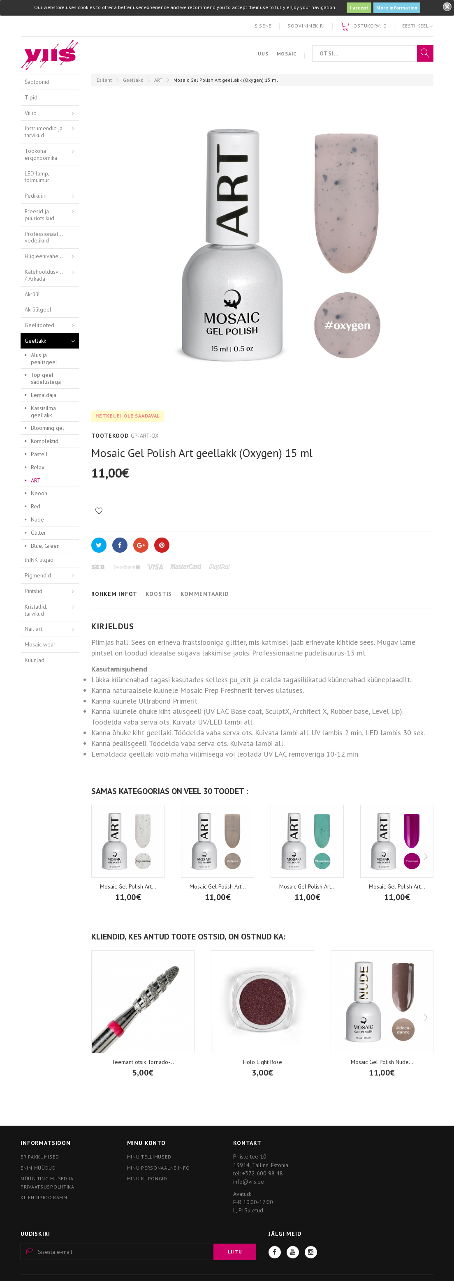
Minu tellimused (149, 1157)
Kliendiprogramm (44, 1197)
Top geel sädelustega (46, 378)
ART (158, 80)
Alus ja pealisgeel (44, 358)
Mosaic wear (40, 644)
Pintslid (33, 591)
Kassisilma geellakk (43, 411)
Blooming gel (47, 428)
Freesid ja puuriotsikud (39, 215)
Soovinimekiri (305, 26)
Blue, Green (45, 545)
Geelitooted (39, 325)
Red (35, 506)
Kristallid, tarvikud (36, 610)
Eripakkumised (40, 1157)
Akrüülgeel (38, 309)
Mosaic (286, 54)
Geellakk (133, 80)
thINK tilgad (39, 559)
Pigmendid (38, 575)
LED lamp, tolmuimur (37, 177)
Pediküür (35, 195)
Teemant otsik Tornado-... (143, 1062)
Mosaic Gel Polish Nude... (382, 1062)
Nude (37, 519)
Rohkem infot (114, 594)
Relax (37, 467)
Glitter (38, 532)
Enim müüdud (38, 1168)
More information (396, 8)
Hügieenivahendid (47, 256)
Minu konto (146, 1143)
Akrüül (32, 294)
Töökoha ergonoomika (41, 154)
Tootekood (110, 435)
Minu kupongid (147, 1178)
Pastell (39, 454)
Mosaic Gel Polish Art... (218, 886)
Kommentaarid (204, 594)
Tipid (31, 97)
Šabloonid (37, 81)
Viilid (31, 113)
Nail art (33, 628)
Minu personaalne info (158, 1168)
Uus (263, 54)
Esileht (104, 80)
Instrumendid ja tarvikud (44, 132)
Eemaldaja (43, 395)
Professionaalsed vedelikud (46, 237)
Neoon (39, 493)
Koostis (159, 594)
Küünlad (34, 660)
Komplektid (44, 441)
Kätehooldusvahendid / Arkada (51, 275)
